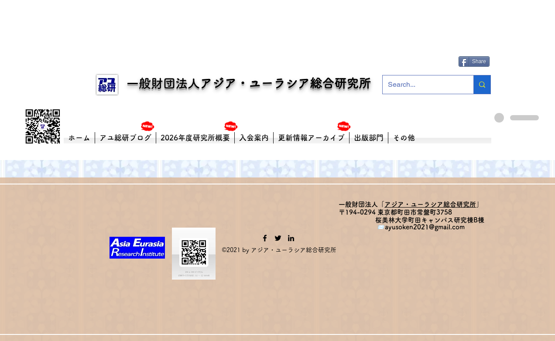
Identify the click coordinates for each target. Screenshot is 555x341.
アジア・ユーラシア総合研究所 (285, 83)
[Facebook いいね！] (475, 48)
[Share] (474, 61)
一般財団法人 (158, 83)
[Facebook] (264, 238)
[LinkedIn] (291, 238)
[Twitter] (278, 238)
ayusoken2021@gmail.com (425, 227)
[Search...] (421, 84)
